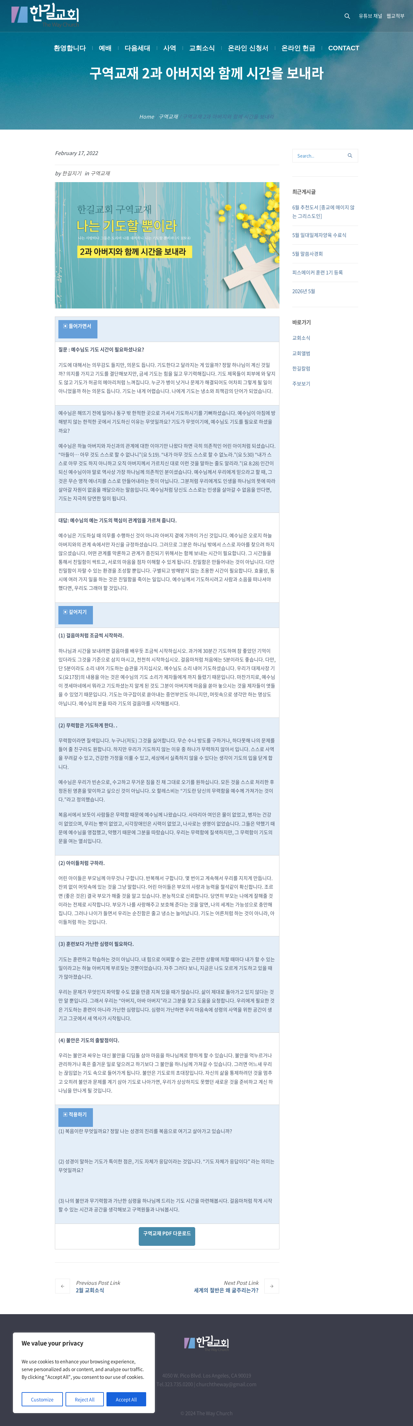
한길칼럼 (301, 368)
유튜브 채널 (370, 15)
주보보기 (301, 383)
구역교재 (168, 116)
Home (146, 116)
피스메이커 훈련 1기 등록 (317, 272)
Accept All (126, 1399)
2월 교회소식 (90, 1290)
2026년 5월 (303, 291)
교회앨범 (301, 353)
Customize (42, 1399)
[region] (84, 1373)
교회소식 (301, 337)
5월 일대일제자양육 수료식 (319, 235)
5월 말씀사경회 (307, 253)
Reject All (85, 1399)
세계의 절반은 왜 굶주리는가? (226, 1290)
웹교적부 (396, 15)
